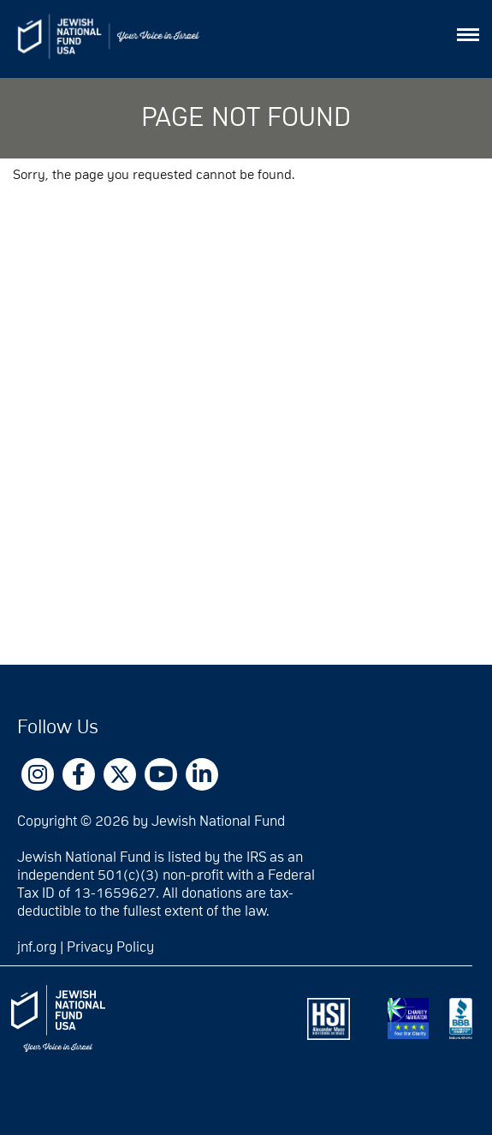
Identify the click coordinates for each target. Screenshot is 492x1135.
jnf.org (36, 947)
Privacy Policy (110, 947)
